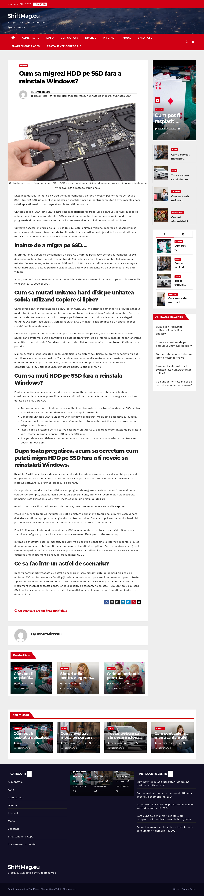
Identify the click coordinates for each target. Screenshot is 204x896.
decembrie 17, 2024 (122, 743)
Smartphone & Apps (25, 46)
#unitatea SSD (122, 95)
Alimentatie (30, 37)
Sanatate (145, 37)
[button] (187, 41)
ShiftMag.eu (24, 15)
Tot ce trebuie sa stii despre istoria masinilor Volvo (123, 737)
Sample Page (188, 889)
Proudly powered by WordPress (24, 889)
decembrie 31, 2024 (75, 743)
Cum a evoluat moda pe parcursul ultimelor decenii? (78, 737)
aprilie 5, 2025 (167, 129)
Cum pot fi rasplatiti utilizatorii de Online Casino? (173, 124)
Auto (50, 37)
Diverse (90, 37)
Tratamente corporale (64, 46)
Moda (127, 37)
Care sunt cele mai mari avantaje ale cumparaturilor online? (173, 370)
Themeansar (69, 889)
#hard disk (60, 95)
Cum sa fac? (69, 37)
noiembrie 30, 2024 (169, 743)
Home (176, 889)
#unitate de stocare (99, 95)
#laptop (73, 95)
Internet (109, 37)
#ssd (82, 95)
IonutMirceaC (42, 91)
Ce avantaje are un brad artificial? (40, 611)
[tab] (165, 234)
